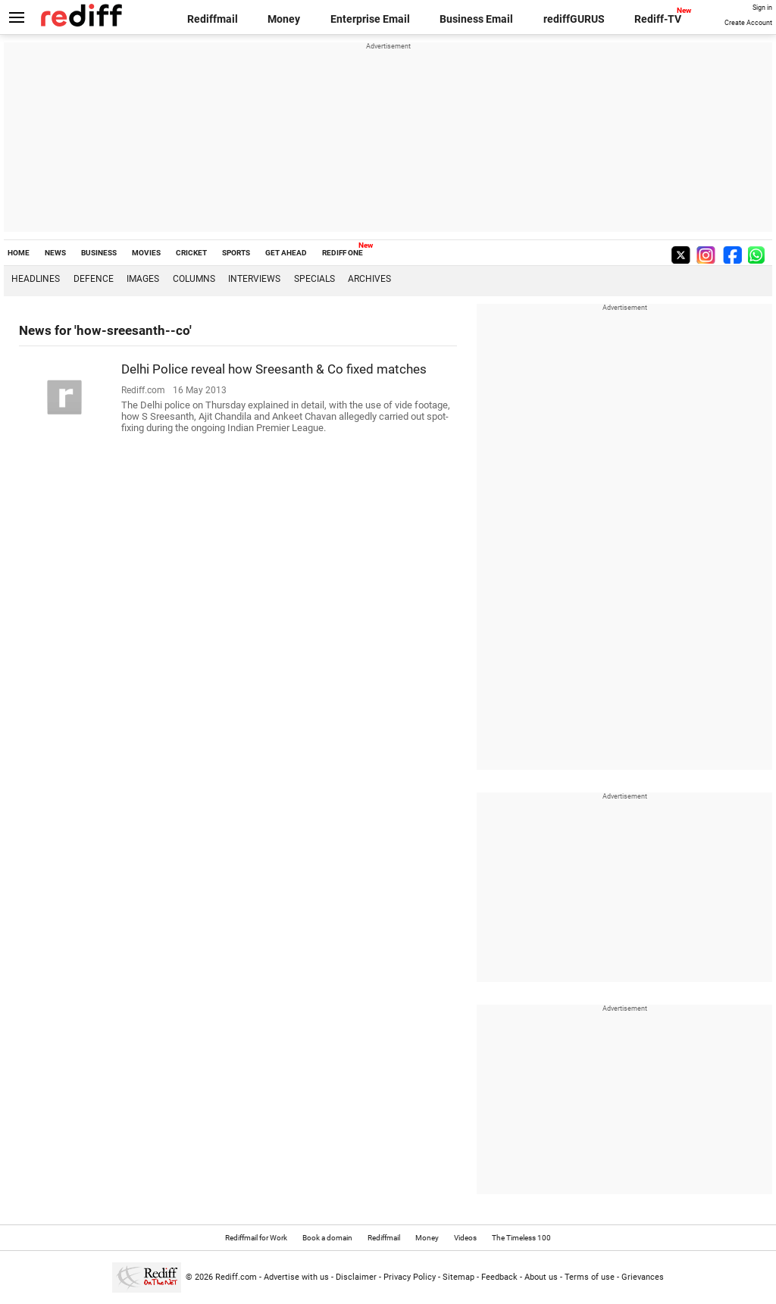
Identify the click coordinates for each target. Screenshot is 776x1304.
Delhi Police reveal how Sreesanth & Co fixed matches (274, 369)
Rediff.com (236, 1277)
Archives (369, 279)
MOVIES (146, 253)
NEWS (55, 253)
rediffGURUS (574, 19)
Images (143, 279)
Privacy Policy (409, 1277)
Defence (94, 279)
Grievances (642, 1277)
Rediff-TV (657, 19)
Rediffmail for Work (256, 1238)
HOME (19, 253)
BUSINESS (99, 253)
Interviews (254, 279)
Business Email (476, 19)
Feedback (499, 1277)
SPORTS (236, 253)
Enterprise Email (370, 19)
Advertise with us (296, 1277)
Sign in (762, 7)
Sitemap (458, 1277)
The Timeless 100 (521, 1238)
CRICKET (191, 253)
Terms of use (590, 1277)
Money (284, 19)
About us (541, 1277)
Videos (465, 1238)
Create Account (748, 23)
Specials (314, 279)
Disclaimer (356, 1277)
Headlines (35, 279)
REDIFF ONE (342, 253)
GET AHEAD (286, 253)
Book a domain (327, 1238)
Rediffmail (212, 19)
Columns (194, 279)
